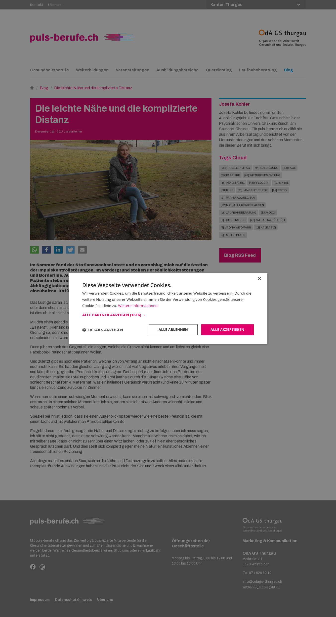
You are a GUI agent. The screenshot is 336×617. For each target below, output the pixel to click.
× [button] (259, 279)
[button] (168, 314)
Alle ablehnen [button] (173, 329)
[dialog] (168, 308)
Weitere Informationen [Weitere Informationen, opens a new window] (138, 305)
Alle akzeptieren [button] (227, 329)
